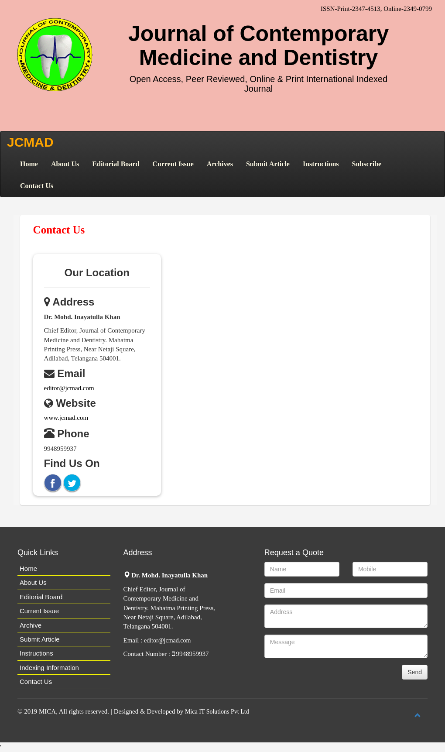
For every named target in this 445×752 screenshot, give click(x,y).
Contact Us (36, 185)
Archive (30, 625)
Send (414, 672)
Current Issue (172, 164)
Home (29, 164)
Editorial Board (115, 164)
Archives (220, 164)
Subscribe (367, 164)
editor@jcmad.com (69, 388)
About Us (65, 164)
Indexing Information (49, 667)
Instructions (321, 164)
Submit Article (268, 164)
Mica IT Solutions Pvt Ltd (217, 711)
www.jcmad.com (66, 417)
